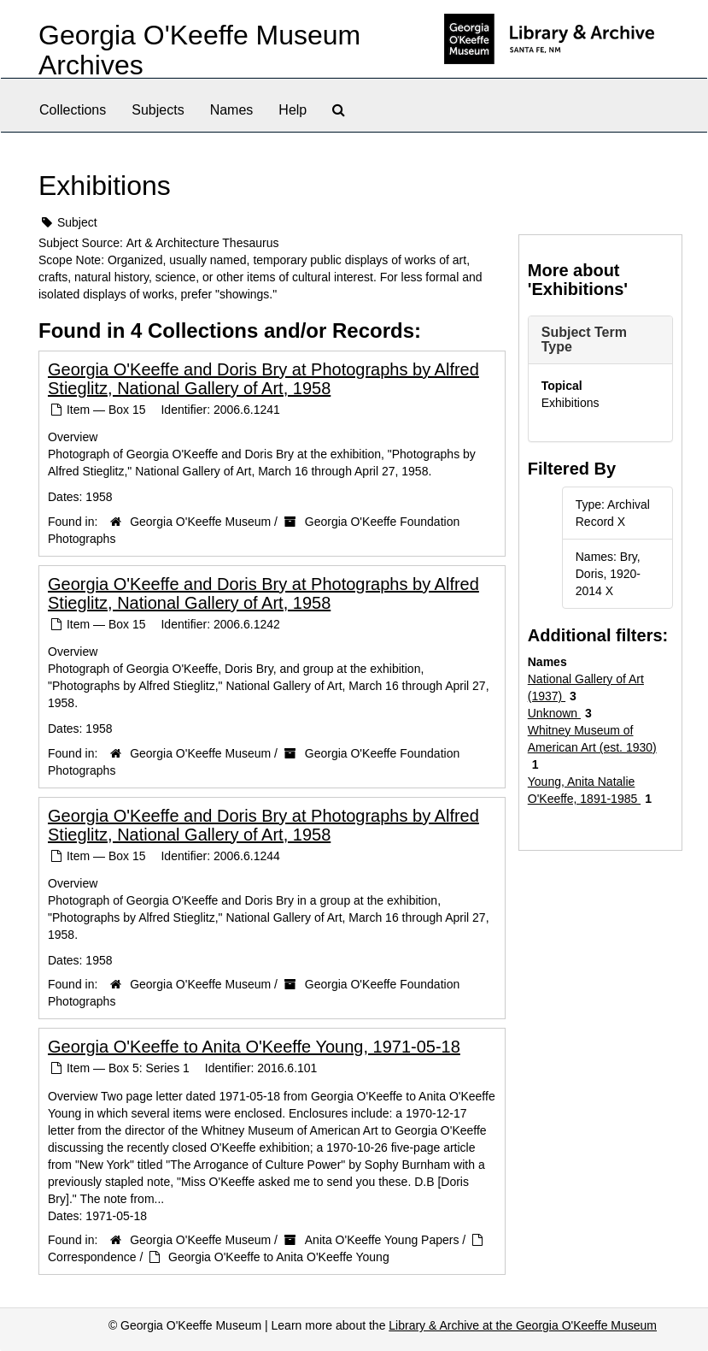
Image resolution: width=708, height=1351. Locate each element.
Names (232, 110)
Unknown (554, 713)
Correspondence (92, 1257)
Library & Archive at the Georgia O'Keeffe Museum (523, 1325)
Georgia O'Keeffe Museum (200, 521)
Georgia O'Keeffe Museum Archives (199, 50)
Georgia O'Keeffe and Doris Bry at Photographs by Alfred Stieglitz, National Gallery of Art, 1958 (263, 379)
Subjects (158, 110)
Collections (72, 110)
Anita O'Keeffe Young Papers (382, 1240)
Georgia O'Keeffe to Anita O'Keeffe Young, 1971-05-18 (254, 1046)
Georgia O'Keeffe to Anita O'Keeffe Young (278, 1257)
